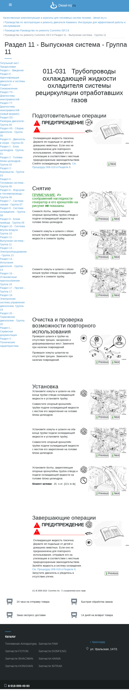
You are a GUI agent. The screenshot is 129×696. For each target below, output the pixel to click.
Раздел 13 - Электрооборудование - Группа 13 (13, 251)
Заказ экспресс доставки (31, 615)
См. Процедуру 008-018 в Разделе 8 (54, 165)
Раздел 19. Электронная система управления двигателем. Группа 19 (12, 302)
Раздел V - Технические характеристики (9, 342)
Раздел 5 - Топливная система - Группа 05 (12, 182)
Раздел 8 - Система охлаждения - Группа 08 (12, 211)
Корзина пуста (116, 10)
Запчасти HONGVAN (19, 666)
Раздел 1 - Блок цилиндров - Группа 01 (12, 150)
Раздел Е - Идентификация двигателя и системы (12, 77)
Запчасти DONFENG (52, 651)
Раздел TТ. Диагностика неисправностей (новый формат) (9, 108)
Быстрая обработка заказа (97, 602)
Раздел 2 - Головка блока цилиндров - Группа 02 (11, 161)
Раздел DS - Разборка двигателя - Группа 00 (12, 121)
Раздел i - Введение (12, 70)
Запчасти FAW (48, 644)
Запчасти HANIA (49, 658)
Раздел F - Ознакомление (9, 86)
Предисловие (8, 67)
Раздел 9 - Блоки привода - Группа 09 (12, 220)
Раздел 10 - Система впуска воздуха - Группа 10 (12, 230)
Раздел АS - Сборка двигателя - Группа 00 (12, 132)
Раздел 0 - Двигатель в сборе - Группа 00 (12, 141)
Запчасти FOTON (16, 651)
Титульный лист (9, 63)
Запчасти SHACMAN (19, 658)
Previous (101, 219)
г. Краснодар (97, 642)
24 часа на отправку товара (33, 602)
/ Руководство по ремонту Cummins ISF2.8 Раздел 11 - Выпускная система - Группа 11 (54, 35)
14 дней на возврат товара (97, 615)
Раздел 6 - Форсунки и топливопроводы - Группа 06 (12, 193)
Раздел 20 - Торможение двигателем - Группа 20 (12, 319)
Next (111, 164)
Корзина (112, 6)
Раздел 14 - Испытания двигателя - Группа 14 (11, 264)
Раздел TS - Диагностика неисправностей (9, 95)
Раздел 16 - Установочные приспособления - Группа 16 (10, 279)
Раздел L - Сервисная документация (8, 331)
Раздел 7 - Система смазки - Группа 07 (11, 202)
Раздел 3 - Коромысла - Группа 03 (12, 172)
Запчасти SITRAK (50, 666)
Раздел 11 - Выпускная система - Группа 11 (12, 241)
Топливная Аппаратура (21, 644)
